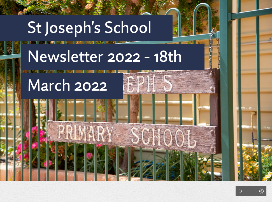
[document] (136, 101)
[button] (241, 191)
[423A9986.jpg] (136, 91)
